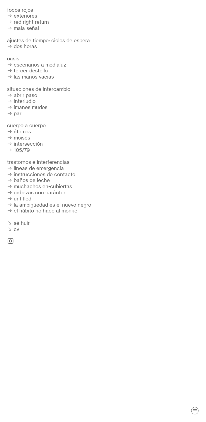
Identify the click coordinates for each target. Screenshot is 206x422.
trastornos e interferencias (38, 162)
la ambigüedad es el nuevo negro (52, 205)
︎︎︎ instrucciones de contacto (41, 174)
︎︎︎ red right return (28, 22)
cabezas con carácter (39, 192)
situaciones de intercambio (38, 89)
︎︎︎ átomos (19, 131)
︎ (195, 410)
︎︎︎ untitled (19, 198)
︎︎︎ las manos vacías (30, 77)
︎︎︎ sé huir (18, 223)
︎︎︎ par (14, 113)
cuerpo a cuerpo (26, 125)
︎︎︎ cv (13, 229)
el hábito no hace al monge (45, 210)
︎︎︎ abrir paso (22, 95)
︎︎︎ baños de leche (28, 180)
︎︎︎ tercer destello (27, 70)
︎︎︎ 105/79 (18, 150)
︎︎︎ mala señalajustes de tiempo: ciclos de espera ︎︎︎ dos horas (48, 37)
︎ (10, 241)
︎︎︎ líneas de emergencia (35, 168)
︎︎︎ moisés (18, 138)
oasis (13, 58)
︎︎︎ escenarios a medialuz (36, 65)
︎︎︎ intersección (25, 144)
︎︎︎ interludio (21, 101)
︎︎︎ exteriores (22, 16)
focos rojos (20, 10)
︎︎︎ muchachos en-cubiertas (39, 186)
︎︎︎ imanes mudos (27, 107)
